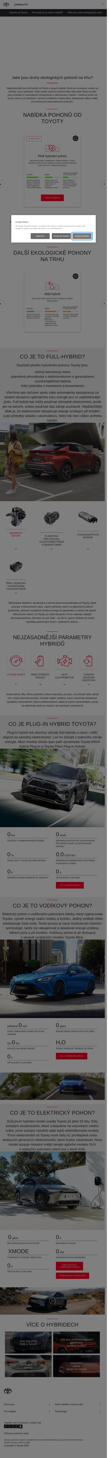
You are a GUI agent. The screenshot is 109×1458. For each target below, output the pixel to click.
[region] (53, 229)
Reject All (40, 236)
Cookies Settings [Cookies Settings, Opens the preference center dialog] (82, 236)
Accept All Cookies (61, 236)
